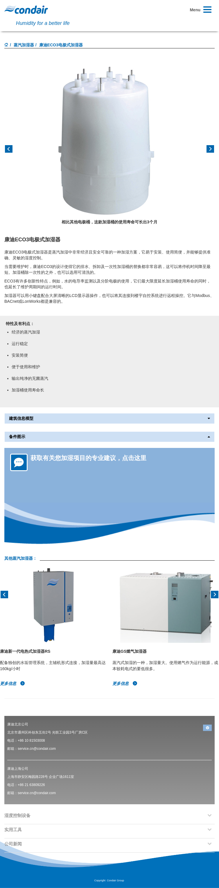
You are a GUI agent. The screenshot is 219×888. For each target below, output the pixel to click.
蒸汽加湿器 (24, 45)
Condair (26, 9)
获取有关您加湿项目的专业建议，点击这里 (88, 458)
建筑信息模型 (109, 418)
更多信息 (12, 683)
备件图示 (109, 437)
